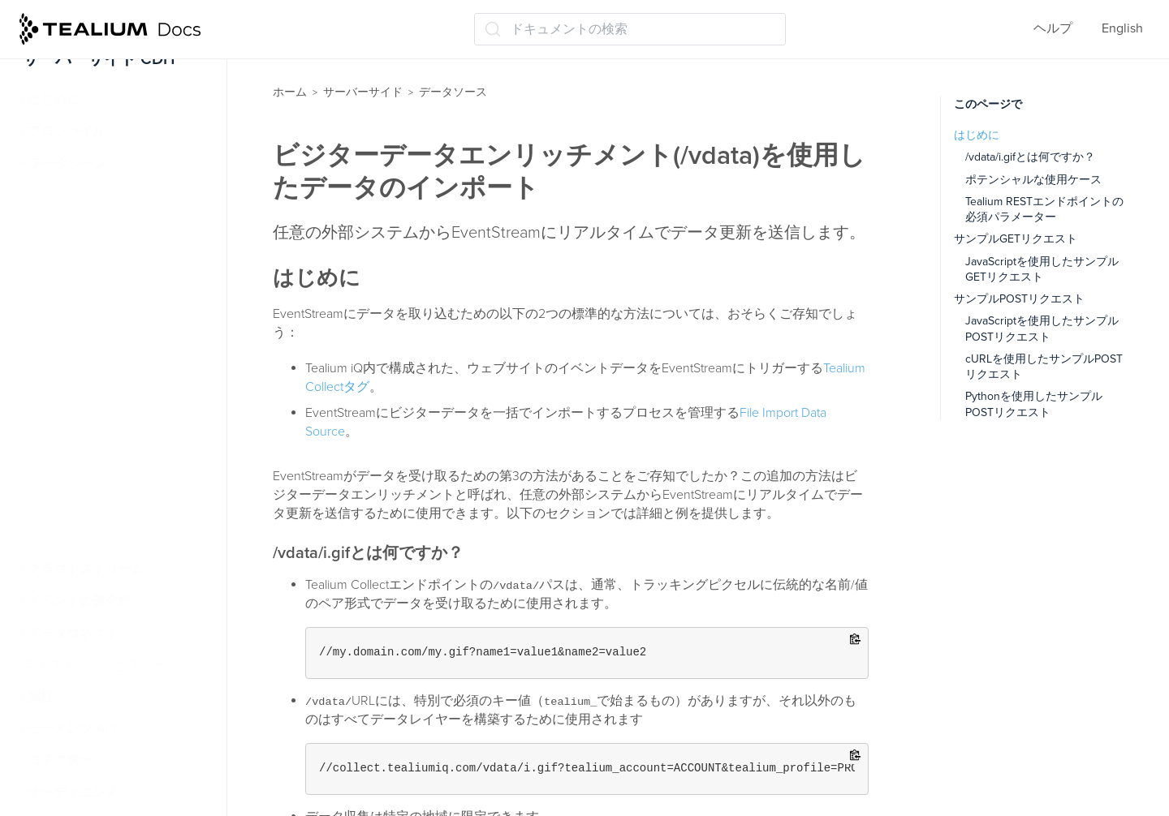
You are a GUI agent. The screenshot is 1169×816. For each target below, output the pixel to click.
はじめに (54, 100)
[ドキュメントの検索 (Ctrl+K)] (630, 29)
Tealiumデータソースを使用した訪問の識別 (124, 432)
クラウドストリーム (86, 569)
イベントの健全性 (80, 601)
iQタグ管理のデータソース (115, 323)
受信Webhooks (79, 538)
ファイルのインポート (101, 474)
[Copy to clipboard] (855, 640)
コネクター (60, 760)
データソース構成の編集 (108, 290)
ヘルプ (1052, 28)
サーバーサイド (363, 92)
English (1122, 28)
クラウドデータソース (101, 506)
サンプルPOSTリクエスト (1019, 299)
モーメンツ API (72, 728)
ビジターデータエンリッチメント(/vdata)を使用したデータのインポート (128, 373)
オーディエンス (73, 792)
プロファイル (67, 131)
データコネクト (73, 633)
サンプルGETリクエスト (1015, 239)
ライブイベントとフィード (101, 665)
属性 (41, 697)
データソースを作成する (108, 227)
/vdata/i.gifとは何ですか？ (1030, 157)
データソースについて (102, 195)
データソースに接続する (108, 259)
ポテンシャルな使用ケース (1033, 180)
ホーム (290, 92)
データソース (68, 164)
